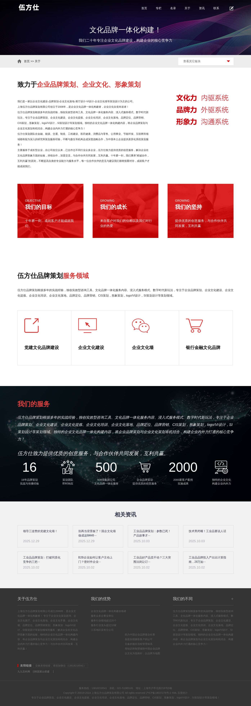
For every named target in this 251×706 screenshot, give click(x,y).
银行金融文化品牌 (203, 347)
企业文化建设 (40, 101)
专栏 (159, 8)
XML (174, 692)
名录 (173, 8)
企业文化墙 (101, 101)
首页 (144, 8)
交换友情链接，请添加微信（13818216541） (60, 665)
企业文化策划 (25, 128)
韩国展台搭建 (42, 671)
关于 (187, 8)
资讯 (202, 8)
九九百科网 (23, 671)
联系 (216, 8)
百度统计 (183, 692)
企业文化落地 (67, 101)
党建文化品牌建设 (41, 347)
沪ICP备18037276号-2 (158, 692)
